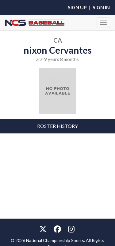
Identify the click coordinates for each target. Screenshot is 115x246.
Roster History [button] (57, 126)
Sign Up (77, 7)
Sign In (101, 7)
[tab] (57, 126)
